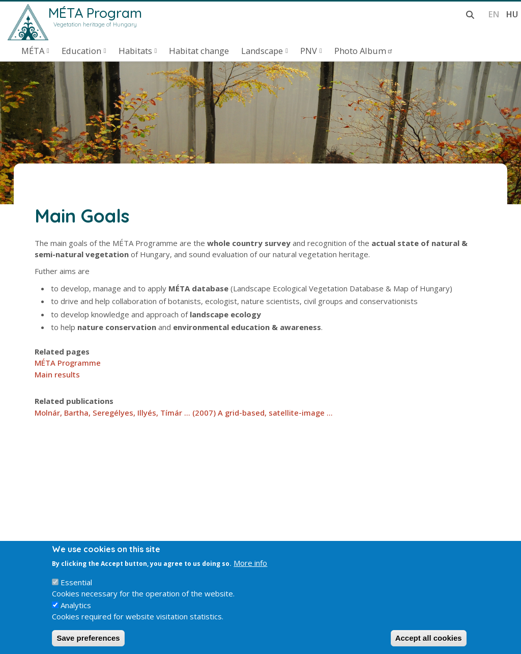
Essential (76, 592)
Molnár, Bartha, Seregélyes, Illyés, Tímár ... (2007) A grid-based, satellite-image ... (184, 412)
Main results (57, 374)
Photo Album (363, 51)
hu (512, 14)
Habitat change (199, 51)
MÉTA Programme (68, 363)
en (494, 14)
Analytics (76, 615)
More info (250, 573)
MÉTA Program (95, 12)
